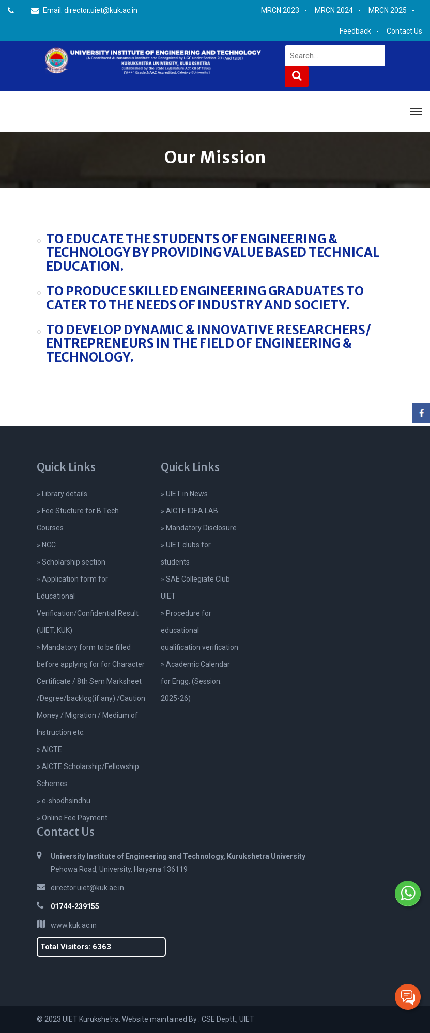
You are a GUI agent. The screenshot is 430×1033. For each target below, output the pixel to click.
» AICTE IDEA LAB (189, 511)
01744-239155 (75, 906)
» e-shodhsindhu (63, 800)
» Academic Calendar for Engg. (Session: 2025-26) (195, 681)
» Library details (62, 494)
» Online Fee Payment (72, 817)
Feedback (355, 31)
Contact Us (404, 31)
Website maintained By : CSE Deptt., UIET (188, 1019)
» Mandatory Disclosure (199, 528)
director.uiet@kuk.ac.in (87, 888)
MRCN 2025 (387, 10)
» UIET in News (184, 494)
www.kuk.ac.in (74, 925)
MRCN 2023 (280, 10)
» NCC (46, 545)
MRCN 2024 (334, 10)
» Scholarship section (71, 562)
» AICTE (49, 749)
